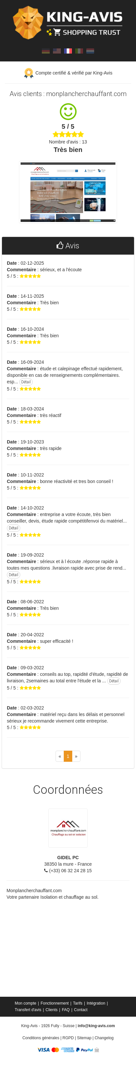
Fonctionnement (55, 1003)
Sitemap (84, 1038)
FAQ (66, 1010)
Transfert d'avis (28, 1010)
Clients (51, 1010)
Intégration (96, 1003)
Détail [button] (26, 382)
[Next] (76, 756)
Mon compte (25, 1003)
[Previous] (60, 756)
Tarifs (77, 1003)
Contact (80, 1010)
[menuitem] (26, 1003)
